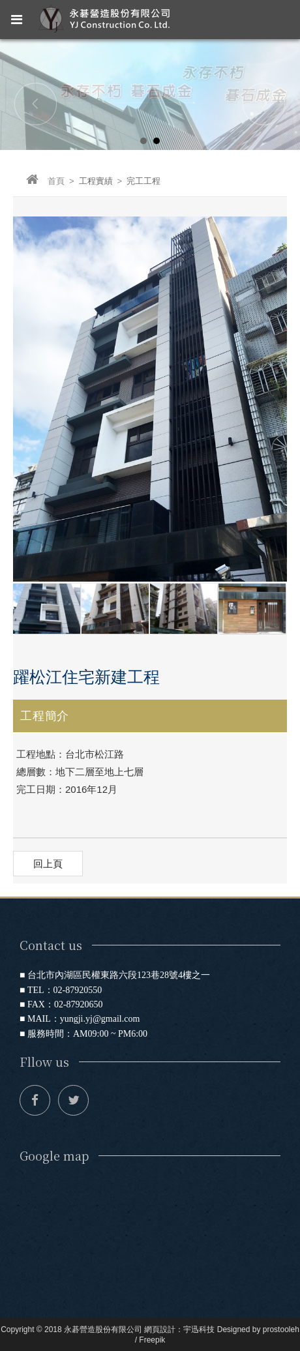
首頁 (45, 181)
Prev (36, 103)
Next (264, 103)
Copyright (17, 1329)
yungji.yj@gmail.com (100, 1019)
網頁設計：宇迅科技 (179, 1329)
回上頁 (48, 863)
